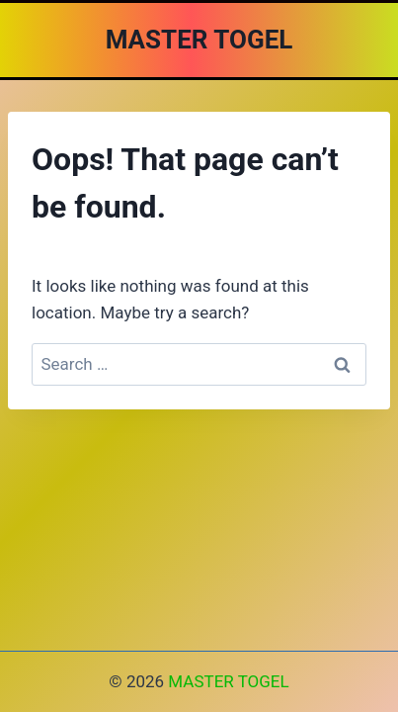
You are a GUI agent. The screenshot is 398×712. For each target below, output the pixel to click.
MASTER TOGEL (228, 681)
